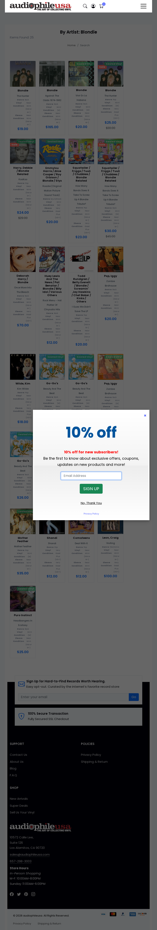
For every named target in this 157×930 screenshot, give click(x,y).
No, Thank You (91, 503)
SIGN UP (91, 489)
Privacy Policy (91, 513)
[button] (85, 6)
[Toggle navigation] (143, 6)
